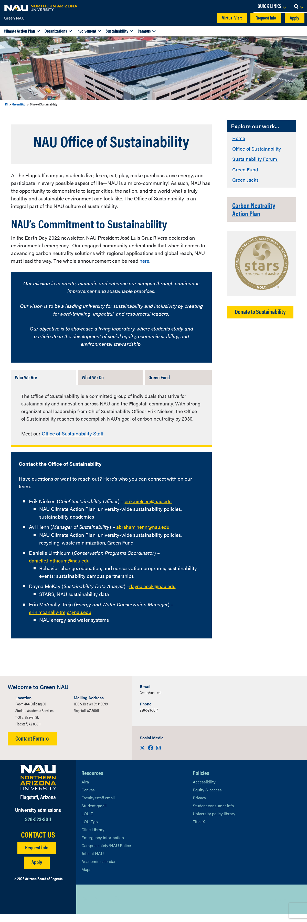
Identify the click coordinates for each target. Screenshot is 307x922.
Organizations (56, 31)
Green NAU (14, 18)
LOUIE (87, 821)
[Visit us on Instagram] (158, 755)
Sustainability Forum (256, 158)
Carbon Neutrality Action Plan (256, 208)
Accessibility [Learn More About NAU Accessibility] (204, 789)
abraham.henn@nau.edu (143, 535)
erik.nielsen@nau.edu (148, 509)
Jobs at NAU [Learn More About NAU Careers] (92, 861)
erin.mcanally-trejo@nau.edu (61, 620)
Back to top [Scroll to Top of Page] (278, 907)
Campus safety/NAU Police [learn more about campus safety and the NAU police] (106, 853)
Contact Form (32, 746)
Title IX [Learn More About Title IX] (199, 829)
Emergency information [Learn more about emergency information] (102, 845)
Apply (294, 17)
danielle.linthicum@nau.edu (60, 568)
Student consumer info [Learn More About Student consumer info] (213, 813)
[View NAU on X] (85, 907)
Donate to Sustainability (260, 311)
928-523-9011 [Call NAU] (38, 827)
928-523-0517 (149, 718)
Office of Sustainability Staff (73, 441)
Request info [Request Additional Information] (36, 855)
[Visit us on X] (143, 755)
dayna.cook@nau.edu (153, 594)
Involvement (86, 31)
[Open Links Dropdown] (271, 6)
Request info (266, 17)
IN (6, 104)
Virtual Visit (232, 17)
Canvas (88, 797)
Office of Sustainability (257, 148)
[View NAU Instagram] (116, 907)
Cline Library (92, 837)
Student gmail (94, 813)
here (144, 260)
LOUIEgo (89, 829)
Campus (144, 31)
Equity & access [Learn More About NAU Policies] (207, 797)
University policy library (214, 821)
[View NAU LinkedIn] (106, 907)
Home (239, 138)
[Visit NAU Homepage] (38, 785)
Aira (85, 789)
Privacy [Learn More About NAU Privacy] (199, 805)
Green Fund (245, 168)
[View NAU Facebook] (95, 907)
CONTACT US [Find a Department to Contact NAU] (38, 842)
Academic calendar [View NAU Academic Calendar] (98, 869)
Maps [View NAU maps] (86, 877)
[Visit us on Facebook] (151, 755)
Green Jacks (245, 179)
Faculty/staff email (98, 805)
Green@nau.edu (151, 700)
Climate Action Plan (19, 31)
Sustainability (117, 31)
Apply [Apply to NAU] (36, 869)
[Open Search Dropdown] (298, 6)
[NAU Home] (41, 7)
